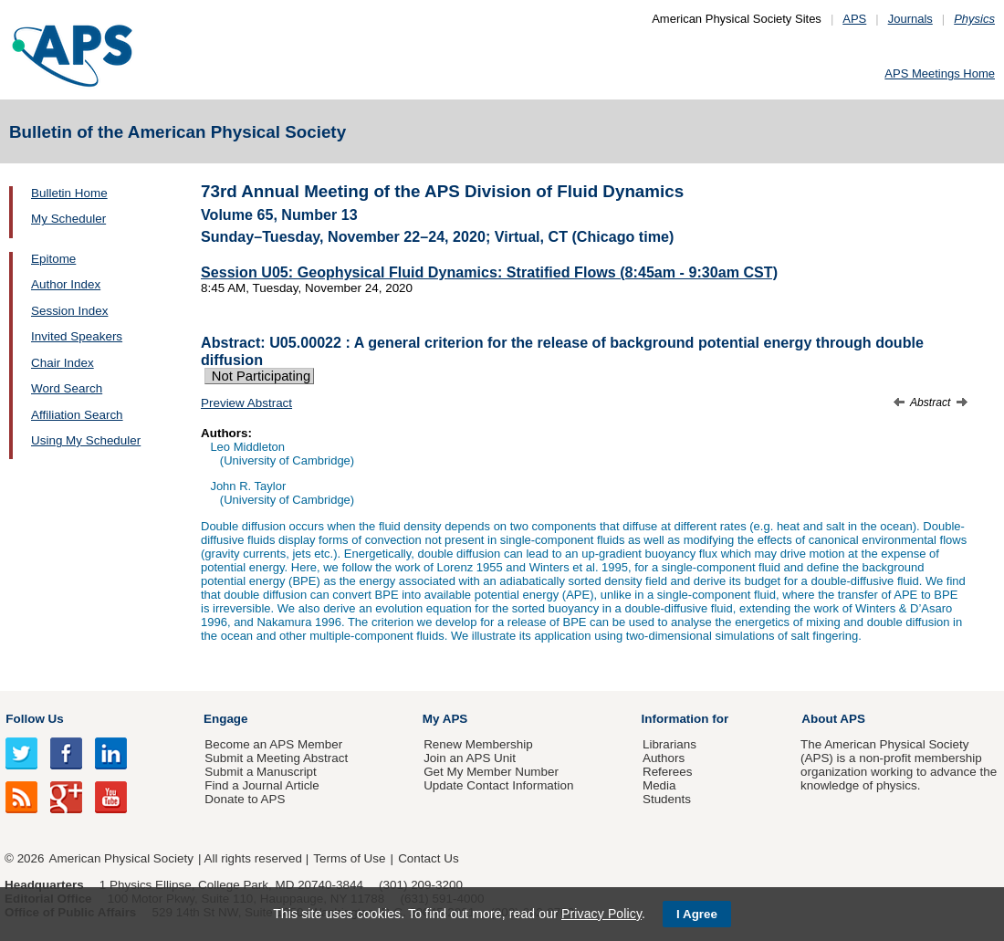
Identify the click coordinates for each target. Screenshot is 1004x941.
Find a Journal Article (261, 785)
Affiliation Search (77, 415)
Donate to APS (244, 799)
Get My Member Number (491, 772)
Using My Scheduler (86, 440)
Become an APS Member (273, 744)
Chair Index (62, 363)
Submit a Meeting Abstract (276, 758)
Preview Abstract (246, 403)
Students (667, 799)
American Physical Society (121, 858)
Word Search (66, 388)
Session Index (69, 311)
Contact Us (428, 858)
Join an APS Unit (470, 758)
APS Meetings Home (939, 73)
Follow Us (34, 719)
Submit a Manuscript (260, 772)
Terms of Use (349, 858)
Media (659, 785)
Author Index (65, 284)
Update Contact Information (498, 785)
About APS (833, 719)
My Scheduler (68, 218)
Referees (668, 772)
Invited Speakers (76, 336)
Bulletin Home (69, 193)
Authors (664, 758)
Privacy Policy (601, 913)
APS (854, 19)
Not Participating (259, 376)
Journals (910, 19)
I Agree (696, 914)
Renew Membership (478, 744)
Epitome (53, 259)
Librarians (669, 744)
